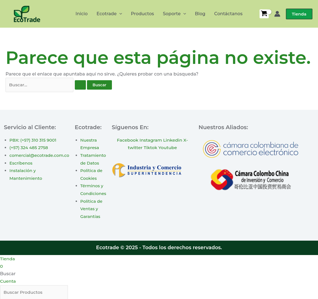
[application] (119, 14)
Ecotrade (109, 14)
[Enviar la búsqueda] (80, 85)
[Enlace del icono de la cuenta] (277, 14)
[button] (299, 14)
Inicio (81, 13)
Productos (142, 13)
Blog (200, 13)
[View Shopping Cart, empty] (264, 13)
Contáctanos (228, 13)
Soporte (174, 14)
